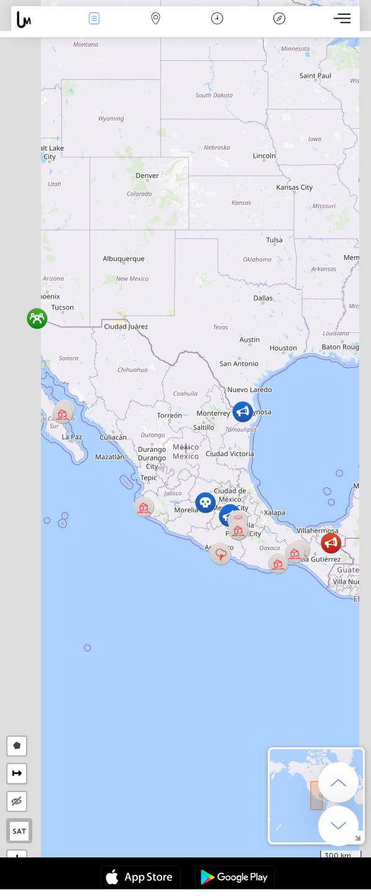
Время (217, 19)
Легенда (279, 19)
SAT (19, 831)
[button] (331, 543)
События (94, 19)
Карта (156, 19)
